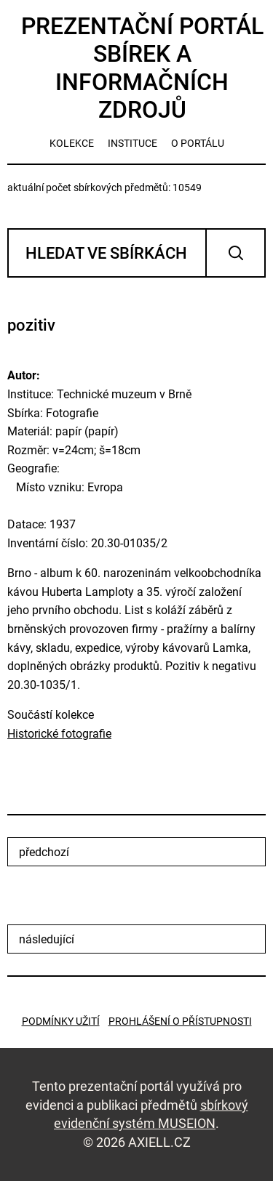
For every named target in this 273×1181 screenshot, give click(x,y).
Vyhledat (235, 253)
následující (46, 939)
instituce (132, 143)
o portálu (197, 143)
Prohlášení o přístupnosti (180, 1021)
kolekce (72, 143)
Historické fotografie (59, 734)
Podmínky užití (61, 1021)
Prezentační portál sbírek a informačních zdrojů (142, 68)
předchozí (44, 852)
